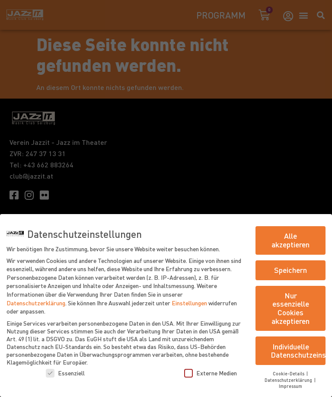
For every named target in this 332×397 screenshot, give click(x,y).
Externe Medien (210, 373)
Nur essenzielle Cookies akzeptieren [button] (290, 308)
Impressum (290, 386)
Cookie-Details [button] (289, 373)
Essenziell (65, 373)
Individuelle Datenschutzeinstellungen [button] (298, 351)
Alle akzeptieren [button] (290, 240)
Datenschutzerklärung (35, 303)
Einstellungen (189, 303)
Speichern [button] (290, 270)
